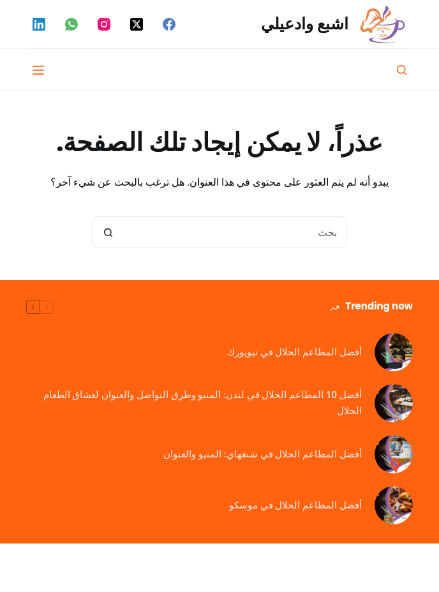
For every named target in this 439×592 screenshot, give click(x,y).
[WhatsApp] (71, 24)
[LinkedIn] (39, 24)
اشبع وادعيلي (304, 24)
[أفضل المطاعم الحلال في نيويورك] (394, 352)
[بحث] (401, 70)
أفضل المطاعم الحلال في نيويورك (294, 352)
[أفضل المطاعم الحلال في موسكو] (394, 505)
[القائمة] (38, 70)
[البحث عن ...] (235, 232)
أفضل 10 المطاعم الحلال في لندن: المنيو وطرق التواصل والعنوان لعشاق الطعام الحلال (202, 403)
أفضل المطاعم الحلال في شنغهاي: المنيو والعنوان (262, 454)
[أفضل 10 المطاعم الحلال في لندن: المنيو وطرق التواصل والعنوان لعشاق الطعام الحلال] (394, 403)
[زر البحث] (108, 232)
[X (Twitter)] (136, 24)
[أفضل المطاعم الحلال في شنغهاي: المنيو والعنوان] (394, 454)
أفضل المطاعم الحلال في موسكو (295, 505)
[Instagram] (104, 24)
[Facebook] (169, 24)
